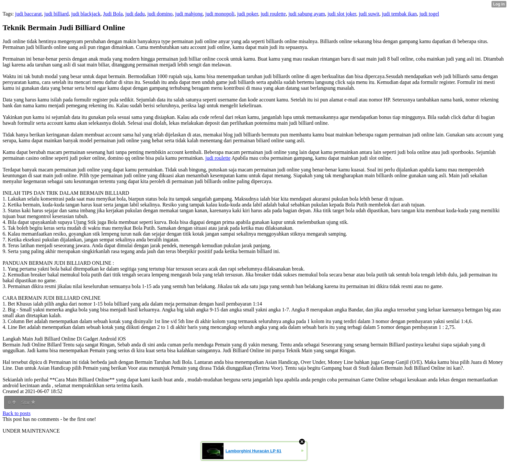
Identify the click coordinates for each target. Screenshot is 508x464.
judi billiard (56, 14)
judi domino (160, 14)
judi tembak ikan (399, 14)
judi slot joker (342, 14)
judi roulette (273, 14)
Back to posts (16, 413)
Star (28, 402)
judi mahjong (189, 14)
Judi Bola (113, 14)
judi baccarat (28, 14)
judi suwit (369, 14)
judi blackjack (85, 14)
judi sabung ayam (306, 14)
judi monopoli (219, 14)
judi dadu (135, 14)
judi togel (429, 14)
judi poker (247, 14)
